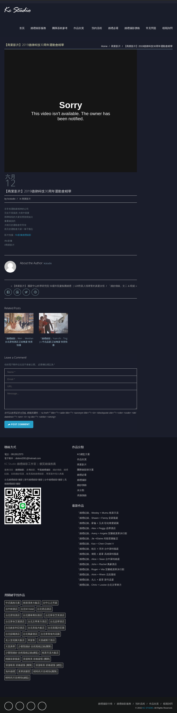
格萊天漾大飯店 (50, 652)
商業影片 (116, 46)
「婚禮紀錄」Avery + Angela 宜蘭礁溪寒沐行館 (102, 533)
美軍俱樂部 (24, 671)
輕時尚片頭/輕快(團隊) (45, 671)
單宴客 (31, 640)
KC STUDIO (147, 708)
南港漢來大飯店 (31, 602)
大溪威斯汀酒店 (46, 640)
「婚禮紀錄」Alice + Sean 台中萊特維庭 (98, 559)
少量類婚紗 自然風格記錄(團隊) (34, 646)
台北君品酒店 (44, 609)
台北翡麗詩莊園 (56, 627)
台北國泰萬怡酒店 (32, 615)
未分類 (80, 490)
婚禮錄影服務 (38, 28)
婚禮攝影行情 (105, 703)
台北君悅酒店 (12, 615)
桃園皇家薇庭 (12, 659)
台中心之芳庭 (50, 602)
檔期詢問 (167, 28)
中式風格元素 (12, 602)
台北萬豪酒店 (30, 634)
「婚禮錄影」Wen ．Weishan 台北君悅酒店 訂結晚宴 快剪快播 (18, 342)
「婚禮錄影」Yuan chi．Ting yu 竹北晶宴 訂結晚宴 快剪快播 (53, 342)
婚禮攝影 (82, 480)
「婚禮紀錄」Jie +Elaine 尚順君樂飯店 (97, 538)
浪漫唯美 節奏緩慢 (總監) (49, 665)
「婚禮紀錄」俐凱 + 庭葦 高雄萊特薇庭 (97, 554)
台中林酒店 (11, 609)
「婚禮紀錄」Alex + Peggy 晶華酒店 (96, 528)
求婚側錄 (82, 495)
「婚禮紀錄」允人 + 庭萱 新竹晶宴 (95, 579)
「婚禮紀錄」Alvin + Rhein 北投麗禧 (96, 574)
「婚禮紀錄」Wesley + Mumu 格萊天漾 (98, 512)
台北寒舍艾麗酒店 (15, 621)
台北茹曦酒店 (12, 634)
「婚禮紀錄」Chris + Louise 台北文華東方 (99, 584)
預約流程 (97, 28)
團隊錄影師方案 (85, 469)
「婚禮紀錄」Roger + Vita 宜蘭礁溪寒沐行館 (100, 569)
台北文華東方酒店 (37, 621)
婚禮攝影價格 (132, 28)
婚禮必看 (113, 28)
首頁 (22, 28)
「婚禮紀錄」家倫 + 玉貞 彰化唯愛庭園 (97, 523)
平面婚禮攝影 (44, 469)
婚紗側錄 (82, 485)
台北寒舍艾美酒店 (54, 615)
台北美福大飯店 (36, 627)
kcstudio (11, 199)
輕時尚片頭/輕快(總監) (17, 677)
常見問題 (151, 28)
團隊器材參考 (60, 28)
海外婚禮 (10, 671)
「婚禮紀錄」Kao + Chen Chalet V (95, 543)
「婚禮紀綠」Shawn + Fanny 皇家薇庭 (97, 518)
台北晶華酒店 (57, 621)
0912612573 (17, 454)
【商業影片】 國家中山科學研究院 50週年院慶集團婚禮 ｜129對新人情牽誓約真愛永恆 (59, 286)
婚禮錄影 (19, 469)
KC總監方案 (83, 454)
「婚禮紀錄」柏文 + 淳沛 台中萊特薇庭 (97, 548)
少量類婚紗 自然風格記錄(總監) (22, 652)
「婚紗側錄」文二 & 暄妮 (121, 286)
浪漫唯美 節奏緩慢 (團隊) (36, 659)
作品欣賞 (79, 28)
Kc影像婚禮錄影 (23, 235)
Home (104, 46)
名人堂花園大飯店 (15, 640)
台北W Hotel (27, 609)
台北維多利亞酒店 (15, 627)
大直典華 (10, 646)
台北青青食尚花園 (50, 634)
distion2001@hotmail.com (28, 458)
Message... (70, 399)
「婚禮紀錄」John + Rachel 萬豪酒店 (97, 564)
